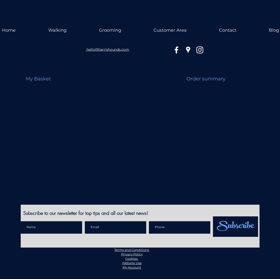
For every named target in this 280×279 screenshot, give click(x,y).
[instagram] (199, 50)
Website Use (132, 263)
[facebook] (176, 50)
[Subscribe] (235, 226)
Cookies (131, 258)
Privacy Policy (132, 254)
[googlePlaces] (188, 50)
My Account (132, 267)
